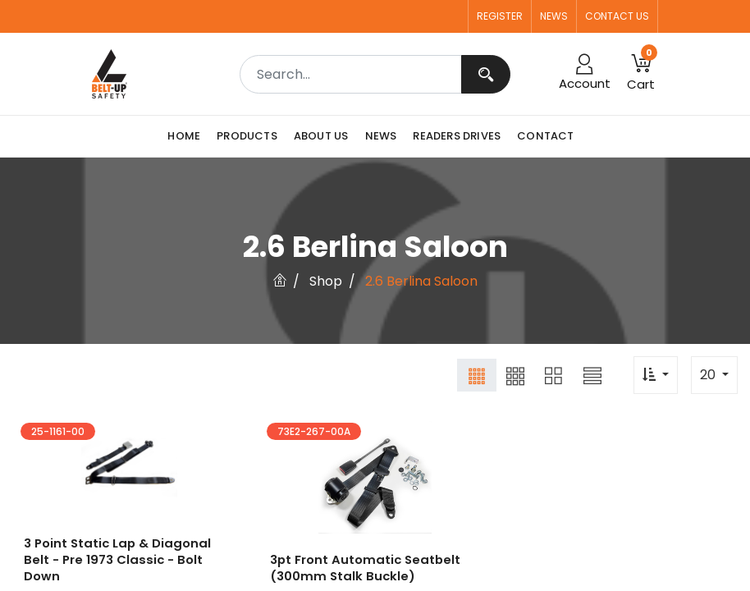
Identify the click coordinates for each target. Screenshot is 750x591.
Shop (325, 281)
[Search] (485, 74)
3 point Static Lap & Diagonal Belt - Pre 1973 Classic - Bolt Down (121, 571)
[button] (641, 74)
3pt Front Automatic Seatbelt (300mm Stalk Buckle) (350, 571)
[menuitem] (187, 136)
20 (709, 374)
